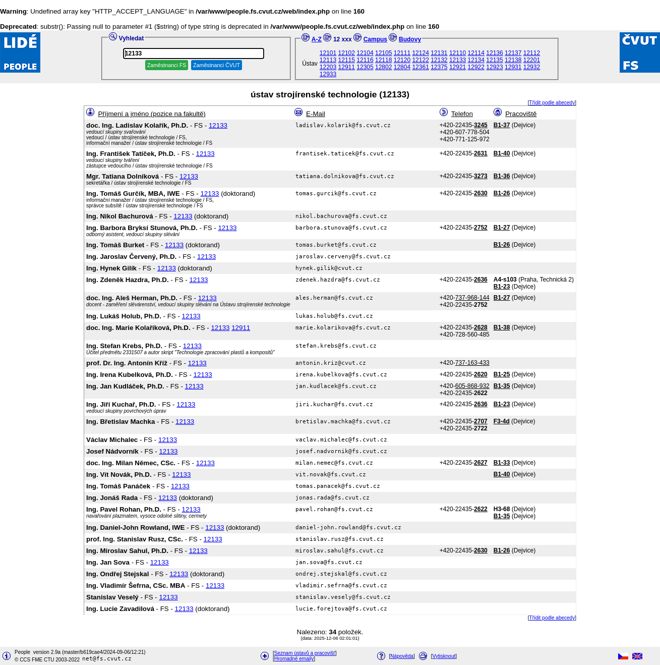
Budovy (410, 39)
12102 (346, 53)
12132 (439, 60)
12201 (531, 60)
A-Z (317, 39)
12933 (328, 74)
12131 (439, 53)
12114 (476, 53)
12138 (513, 60)
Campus (375, 39)
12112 (531, 53)
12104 (364, 53)
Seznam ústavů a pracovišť (304, 653)
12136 (494, 53)
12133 (457, 60)
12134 (476, 60)
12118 (383, 60)
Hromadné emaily (294, 658)
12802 (383, 67)
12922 (476, 67)
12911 (346, 67)
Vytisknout (444, 656)
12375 (439, 67)
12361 (420, 67)
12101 (328, 53)
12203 (328, 67)
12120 (402, 60)
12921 (457, 67)
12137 (513, 53)
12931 (513, 67)
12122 (420, 60)
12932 (531, 67)
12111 (402, 53)
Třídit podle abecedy (552, 102)
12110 (457, 53)
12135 (494, 60)
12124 (420, 53)
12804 (402, 67)
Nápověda (401, 656)
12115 (346, 60)
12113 (328, 60)
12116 (364, 60)
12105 (383, 53)
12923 (494, 67)
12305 (364, 67)
